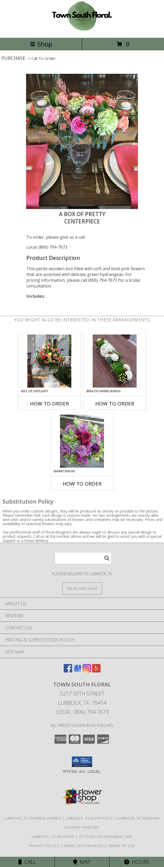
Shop (41, 44)
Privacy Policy (44, 845)
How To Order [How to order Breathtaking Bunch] (114, 403)
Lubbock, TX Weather (53, 836)
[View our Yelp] (96, 671)
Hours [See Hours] (137, 861)
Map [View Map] (82, 861)
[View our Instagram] (87, 671)
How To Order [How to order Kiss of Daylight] (49, 403)
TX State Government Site (105, 836)
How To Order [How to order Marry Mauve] (82, 483)
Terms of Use (121, 845)
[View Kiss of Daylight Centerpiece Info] (49, 361)
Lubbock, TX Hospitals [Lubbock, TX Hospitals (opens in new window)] (89, 818)
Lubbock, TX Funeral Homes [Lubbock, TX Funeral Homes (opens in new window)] (32, 818)
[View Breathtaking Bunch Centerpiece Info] (115, 361)
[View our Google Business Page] (77, 671)
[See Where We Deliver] (82, 588)
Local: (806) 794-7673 (46, 247)
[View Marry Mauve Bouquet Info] (82, 441)
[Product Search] (83, 558)
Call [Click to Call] (27, 861)
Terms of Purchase (83, 845)
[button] (82, 761)
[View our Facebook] (68, 671)
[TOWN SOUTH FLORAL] (82, 30)
